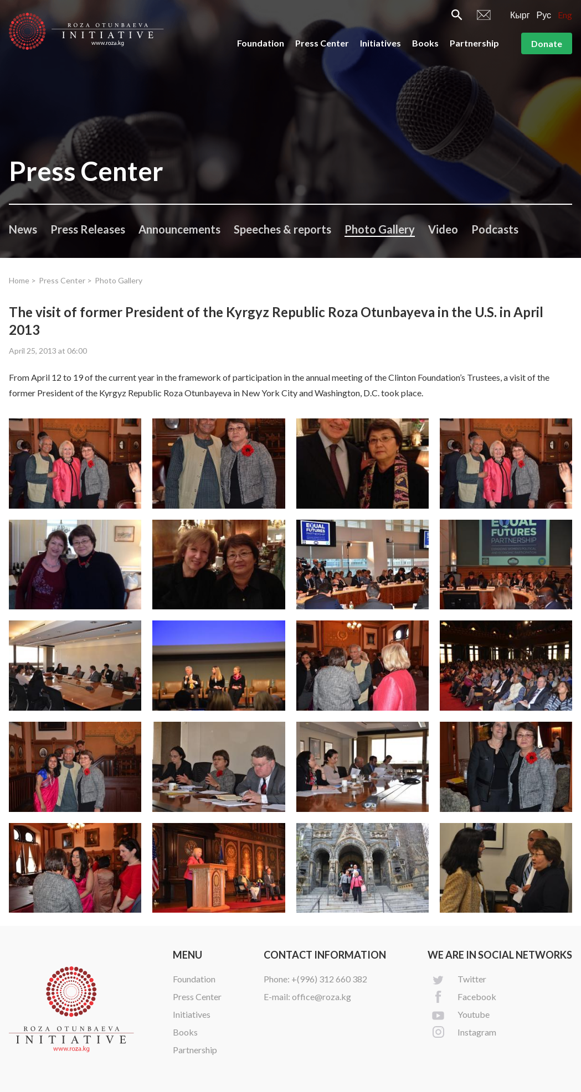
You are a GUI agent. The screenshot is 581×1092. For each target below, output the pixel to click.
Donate (546, 43)
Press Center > (65, 280)
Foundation (260, 43)
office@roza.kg (321, 996)
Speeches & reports (282, 229)
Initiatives (380, 43)
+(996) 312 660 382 (329, 979)
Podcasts (494, 229)
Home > (22, 280)
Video (443, 229)
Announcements (179, 229)
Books (425, 43)
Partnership (474, 43)
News (23, 229)
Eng (565, 14)
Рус (544, 14)
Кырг (520, 14)
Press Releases (87, 229)
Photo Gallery (380, 229)
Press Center (322, 43)
